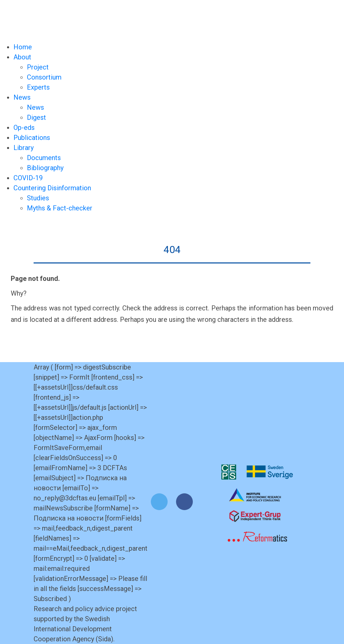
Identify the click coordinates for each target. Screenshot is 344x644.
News (22, 97)
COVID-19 (28, 178)
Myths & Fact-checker (59, 208)
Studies (38, 198)
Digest (36, 117)
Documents (44, 158)
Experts (38, 87)
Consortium (44, 77)
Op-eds (24, 127)
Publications (31, 138)
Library (23, 148)
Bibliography (45, 168)
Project (38, 67)
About (22, 57)
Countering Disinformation (52, 188)
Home (22, 47)
